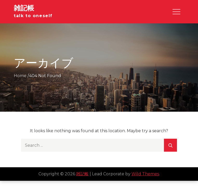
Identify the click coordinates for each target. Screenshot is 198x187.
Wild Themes (145, 173)
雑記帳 (24, 8)
